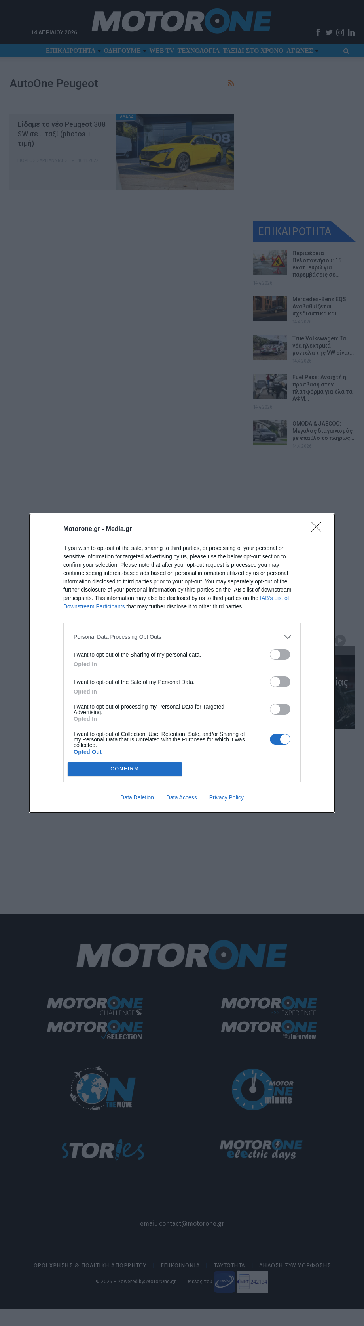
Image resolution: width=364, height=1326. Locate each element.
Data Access (181, 797)
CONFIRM (125, 769)
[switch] (280, 654)
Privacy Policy (226, 797)
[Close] (318, 529)
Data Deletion (137, 797)
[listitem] (182, 637)
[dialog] (182, 663)
